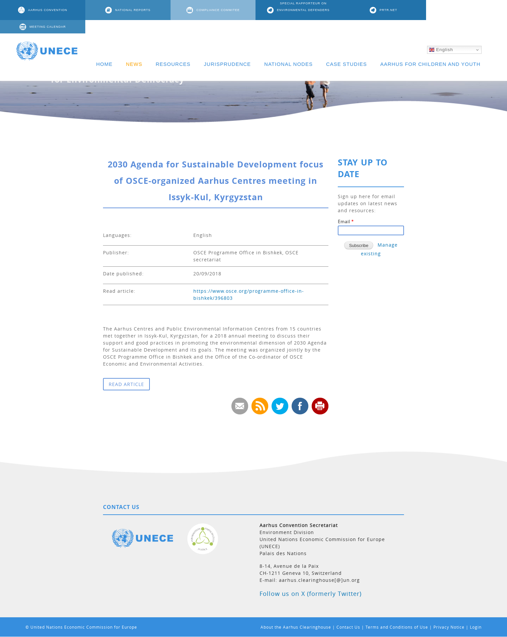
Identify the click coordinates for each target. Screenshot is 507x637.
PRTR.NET (385, 10)
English (441, 36)
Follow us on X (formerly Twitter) (311, 594)
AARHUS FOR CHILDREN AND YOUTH (430, 50)
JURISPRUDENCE (227, 50)
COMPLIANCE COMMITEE (216, 10)
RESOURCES (173, 50)
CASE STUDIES (346, 50)
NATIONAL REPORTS (131, 10)
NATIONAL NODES (288, 50)
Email (344, 222)
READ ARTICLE (126, 384)
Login (476, 627)
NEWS (134, 50)
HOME (104, 50)
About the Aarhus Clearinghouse (296, 627)
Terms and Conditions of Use (397, 627)
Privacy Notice (449, 627)
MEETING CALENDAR (469, 10)
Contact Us (348, 627)
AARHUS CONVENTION (47, 10)
